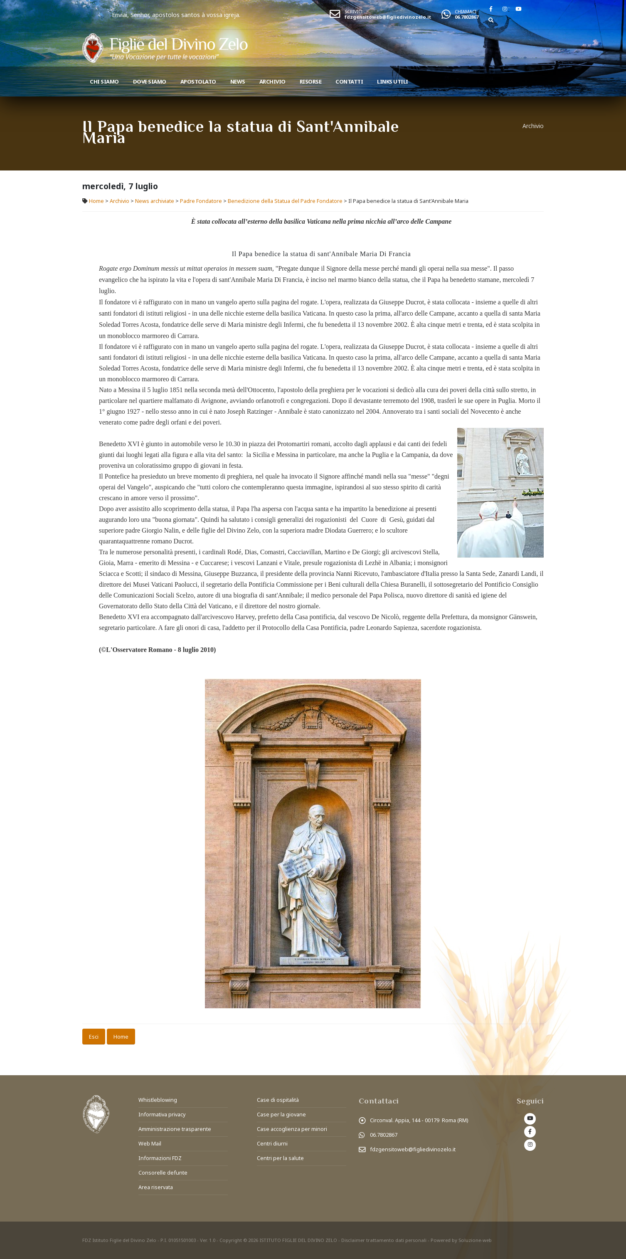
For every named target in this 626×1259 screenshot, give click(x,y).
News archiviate (154, 201)
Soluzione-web (475, 1240)
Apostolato (198, 81)
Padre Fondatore (201, 201)
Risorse (311, 81)
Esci (94, 1036)
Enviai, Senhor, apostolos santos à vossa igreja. (212, 15)
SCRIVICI (353, 11)
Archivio (272, 81)
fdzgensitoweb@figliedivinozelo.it (388, 17)
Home (96, 201)
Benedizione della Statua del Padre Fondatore (285, 201)
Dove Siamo (149, 81)
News (237, 81)
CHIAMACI (465, 11)
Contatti (349, 81)
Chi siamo (104, 81)
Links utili (392, 81)
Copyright (230, 1240)
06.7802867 (466, 17)
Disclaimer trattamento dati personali (383, 1240)
